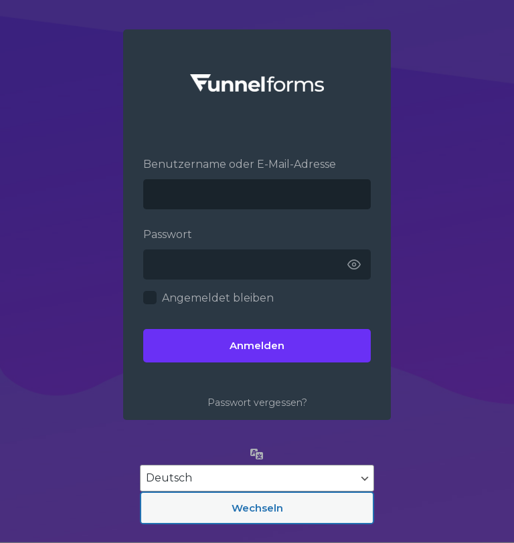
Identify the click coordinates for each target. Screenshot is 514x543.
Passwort (167, 234)
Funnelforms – (257, 82)
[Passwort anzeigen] (354, 264)
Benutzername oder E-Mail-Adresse (239, 164)
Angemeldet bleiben (218, 298)
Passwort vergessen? (257, 403)
